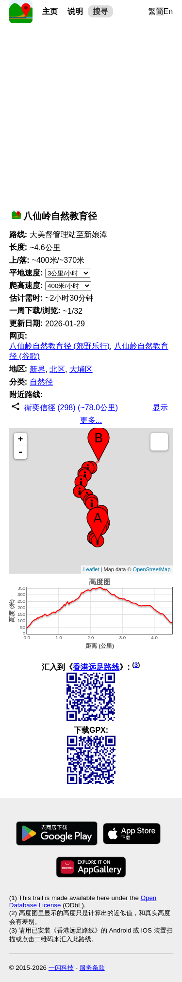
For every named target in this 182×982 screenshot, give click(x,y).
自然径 (41, 382)
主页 (50, 11)
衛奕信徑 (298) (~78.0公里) (71, 407)
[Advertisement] (91, 114)
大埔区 (81, 369)
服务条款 (92, 967)
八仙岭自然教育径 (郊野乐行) (59, 346)
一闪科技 (61, 967)
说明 (75, 11)
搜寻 (100, 11)
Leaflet (91, 569)
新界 (37, 369)
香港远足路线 (96, 667)
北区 (57, 369)
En (168, 11)
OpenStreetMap (152, 569)
